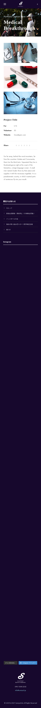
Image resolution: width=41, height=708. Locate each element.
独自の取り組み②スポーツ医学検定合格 (19, 224)
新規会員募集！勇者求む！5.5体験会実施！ (20, 213)
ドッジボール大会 (12, 219)
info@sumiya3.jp (20, 690)
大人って (9, 208)
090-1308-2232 (20, 687)
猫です (8, 230)
